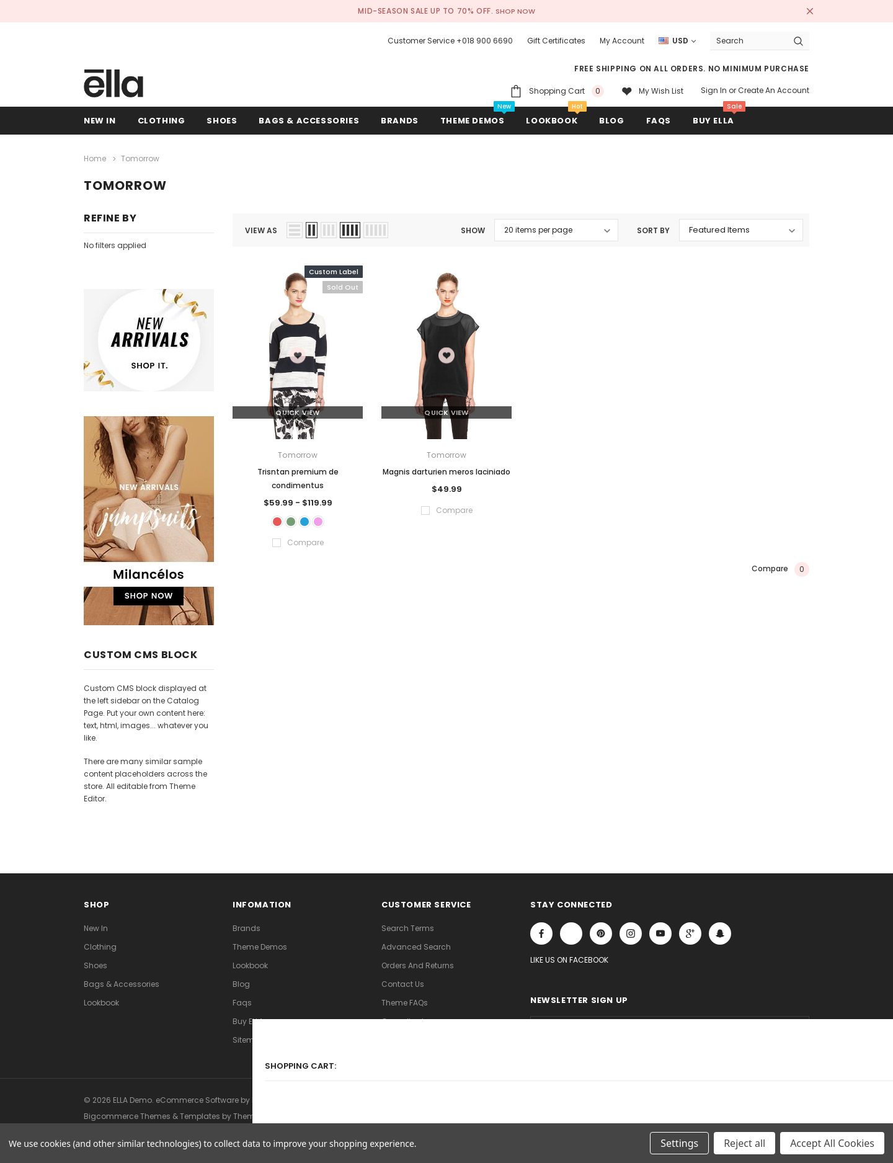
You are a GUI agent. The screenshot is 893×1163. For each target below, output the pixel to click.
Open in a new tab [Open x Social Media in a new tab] (571, 930)
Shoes (95, 961)
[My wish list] (652, 90)
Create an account (773, 90)
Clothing (100, 943)
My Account (622, 40)
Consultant (402, 1017)
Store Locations (410, 1036)
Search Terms (407, 924)
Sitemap (249, 1036)
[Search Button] (798, 41)
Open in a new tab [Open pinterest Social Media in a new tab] (601, 930)
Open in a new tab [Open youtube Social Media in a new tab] (660, 930)
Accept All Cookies (832, 1143)
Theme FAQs (404, 999)
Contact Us (402, 980)
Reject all (744, 1143)
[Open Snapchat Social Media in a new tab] (720, 930)
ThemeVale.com (264, 1108)
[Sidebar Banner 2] (149, 520)
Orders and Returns (417, 961)
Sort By (653, 227)
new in (96, 924)
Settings (679, 1143)
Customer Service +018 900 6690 (450, 40)
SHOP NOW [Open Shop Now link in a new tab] (516, 11)
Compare (780, 570)
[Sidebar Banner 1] (149, 340)
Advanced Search (416, 943)
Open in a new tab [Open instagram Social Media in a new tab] (630, 930)
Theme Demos (260, 943)
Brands (246, 924)
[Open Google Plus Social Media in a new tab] (690, 930)
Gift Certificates (556, 40)
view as (261, 227)
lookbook (101, 999)
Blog (241, 980)
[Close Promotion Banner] (803, 11)
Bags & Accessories (121, 980)
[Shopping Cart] (557, 90)
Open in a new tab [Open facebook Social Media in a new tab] (541, 930)
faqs (242, 999)
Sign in (714, 90)
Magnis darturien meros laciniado (446, 468)
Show (473, 227)
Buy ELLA (248, 1017)
